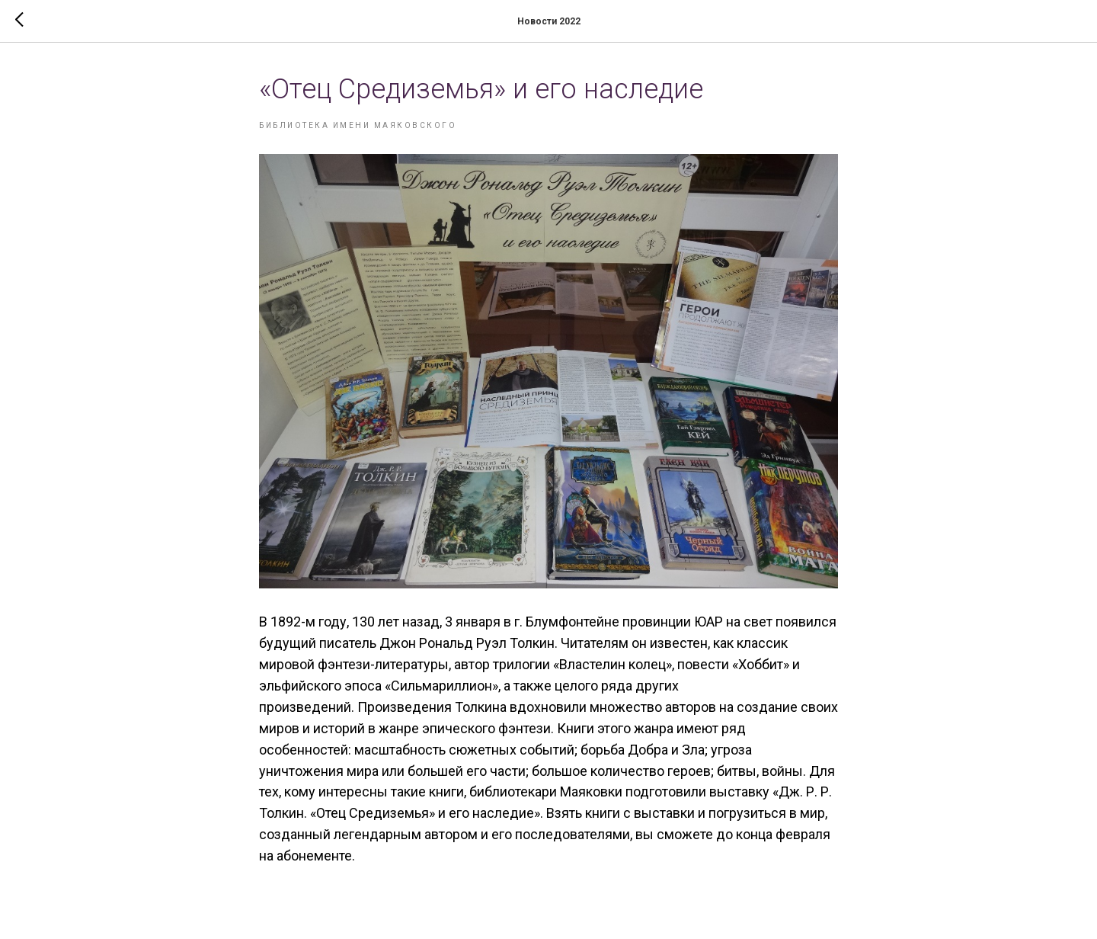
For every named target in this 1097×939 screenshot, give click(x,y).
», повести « (702, 664)
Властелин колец (612, 664)
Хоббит (760, 664)
